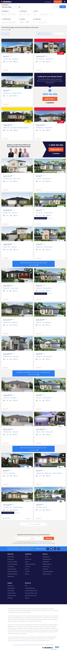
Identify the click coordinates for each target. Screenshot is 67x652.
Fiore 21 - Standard (9, 473)
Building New (10, 585)
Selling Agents (46, 561)
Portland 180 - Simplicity (10, 432)
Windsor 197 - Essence (10, 213)
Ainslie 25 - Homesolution (44, 288)
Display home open (41, 218)
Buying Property (11, 588)
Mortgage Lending (47, 559)
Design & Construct (47, 574)
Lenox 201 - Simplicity (9, 398)
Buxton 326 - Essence (10, 247)
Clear (56, 7)
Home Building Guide (30, 588)
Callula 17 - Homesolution (44, 356)
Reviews (27, 574)
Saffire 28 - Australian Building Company (16, 127)
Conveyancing (46, 566)
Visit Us (26, 561)
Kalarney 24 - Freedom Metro (12, 93)
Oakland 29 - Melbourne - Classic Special (49, 473)
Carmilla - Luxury (41, 507)
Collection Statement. (47, 542)
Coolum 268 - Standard (10, 59)
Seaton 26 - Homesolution (44, 213)
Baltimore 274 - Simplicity (11, 356)
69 (37, 524)
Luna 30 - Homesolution (43, 178)
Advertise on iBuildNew (30, 564)
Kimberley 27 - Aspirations (44, 127)
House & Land (11, 559)
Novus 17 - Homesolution (44, 398)
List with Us (27, 566)
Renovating (10, 598)
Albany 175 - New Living (10, 288)
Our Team (27, 571)
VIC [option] (19, 7)
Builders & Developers (12, 571)
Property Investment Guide (31, 593)
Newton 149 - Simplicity (10, 322)
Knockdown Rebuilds (12, 561)
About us (27, 569)
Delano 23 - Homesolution (44, 247)
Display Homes (11, 576)
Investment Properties (12, 564)
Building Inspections (47, 564)
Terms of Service (48, 543)
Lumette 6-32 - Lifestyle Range (12, 507)
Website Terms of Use (15, 612)
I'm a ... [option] (34, 538)
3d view (7, 112)
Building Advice (46, 556)
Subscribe (49, 538)
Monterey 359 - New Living (11, 178)
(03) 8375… (8, 518)
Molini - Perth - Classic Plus (44, 432)
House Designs (11, 556)
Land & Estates (11, 566)
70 (39, 524)
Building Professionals (12, 574)
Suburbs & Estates (12, 593)
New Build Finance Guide (30, 595)
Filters (62, 7)
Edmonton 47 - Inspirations (44, 59)
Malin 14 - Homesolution (43, 322)
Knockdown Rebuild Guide (31, 590)
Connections (45, 569)
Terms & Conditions (17, 645)
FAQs (26, 585)
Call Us (26, 556)
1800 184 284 (50, 94)
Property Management (48, 571)
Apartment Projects (12, 569)
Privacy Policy (36, 542)
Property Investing (12, 595)
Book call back (28, 559)
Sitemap (27, 598)
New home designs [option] (7, 7)
